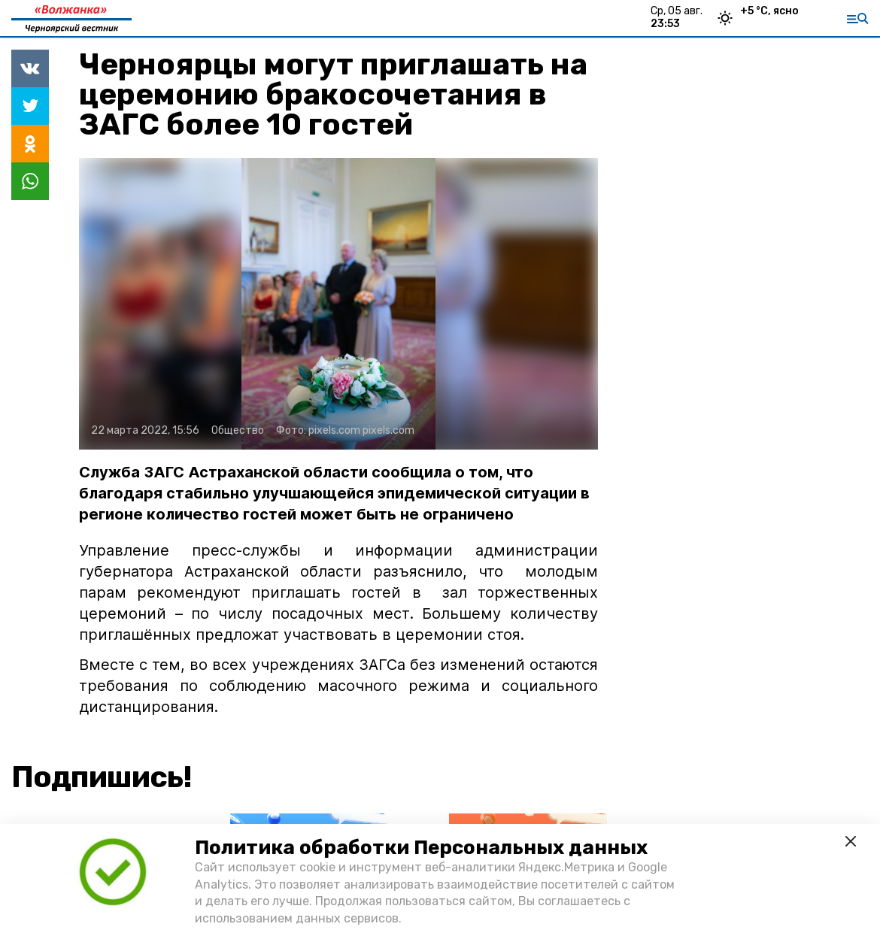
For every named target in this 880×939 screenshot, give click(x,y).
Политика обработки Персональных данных (421, 847)
